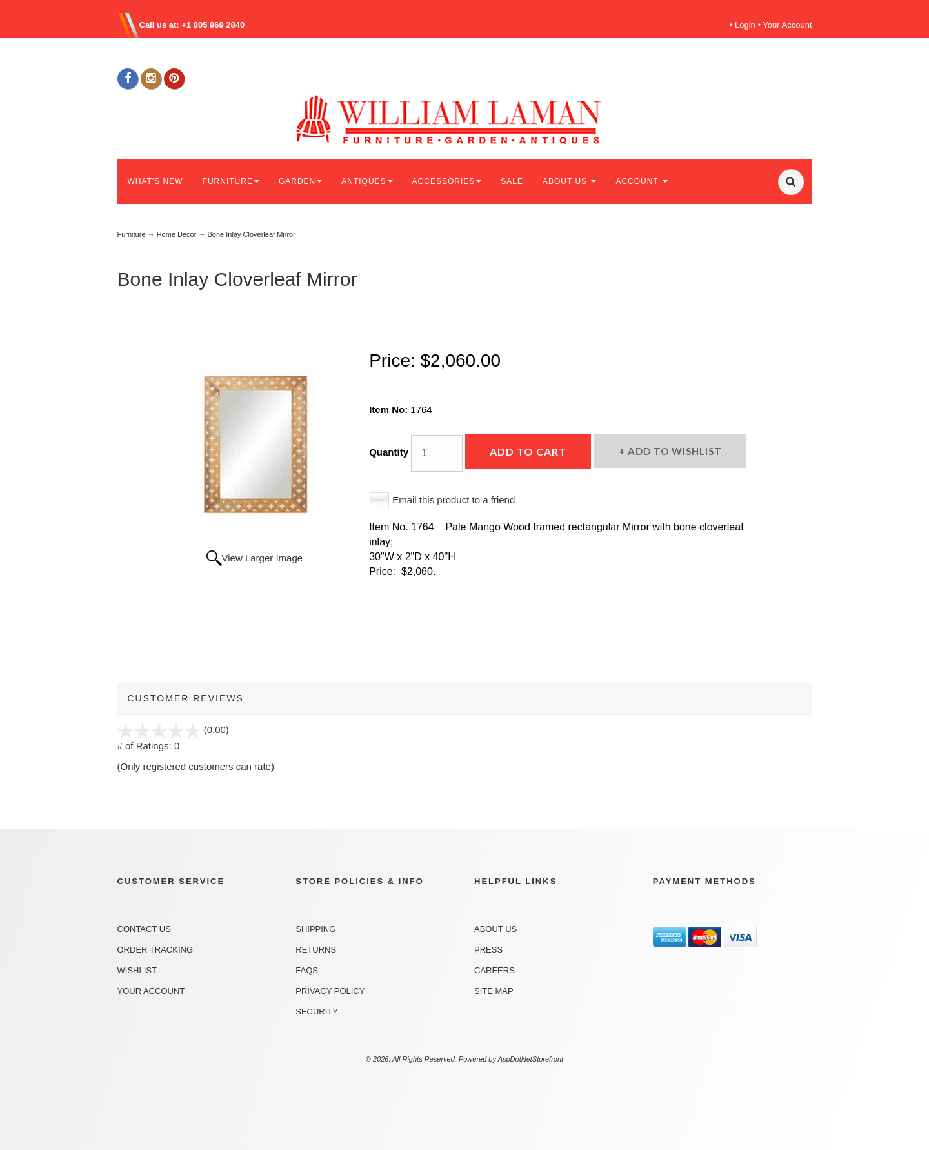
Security (316, 1011)
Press (488, 949)
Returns (315, 949)
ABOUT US (569, 181)
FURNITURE (231, 181)
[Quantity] (437, 453)
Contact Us (144, 929)
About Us (495, 929)
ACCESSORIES (447, 181)
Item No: (389, 409)
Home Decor (177, 234)
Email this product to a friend (453, 499)
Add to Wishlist (673, 451)
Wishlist (137, 970)
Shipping (315, 929)
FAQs (306, 970)
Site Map (494, 991)
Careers (494, 970)
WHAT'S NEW (155, 181)
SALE (512, 181)
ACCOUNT (641, 181)
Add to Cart (528, 451)
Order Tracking (155, 949)
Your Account (787, 25)
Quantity (388, 452)
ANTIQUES (366, 181)
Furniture (131, 234)
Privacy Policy (330, 991)
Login (745, 25)
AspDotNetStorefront (531, 1059)
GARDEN (300, 181)
